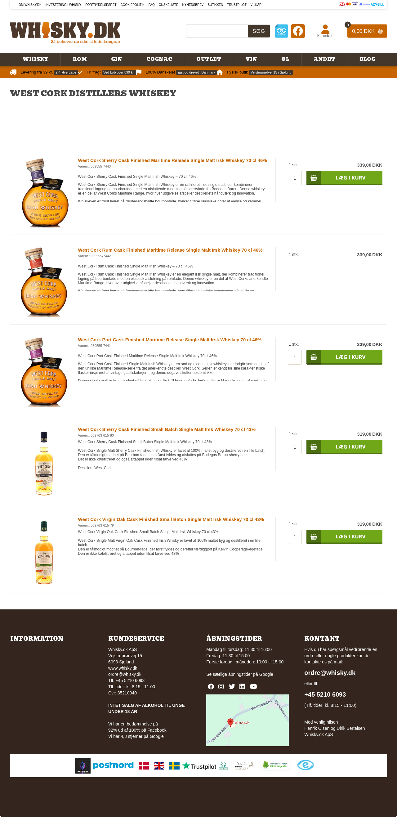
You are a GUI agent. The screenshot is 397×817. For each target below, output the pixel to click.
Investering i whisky (64, 5)
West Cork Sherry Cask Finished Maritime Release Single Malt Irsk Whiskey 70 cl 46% (172, 160)
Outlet (208, 59)
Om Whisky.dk (30, 5)
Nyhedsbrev (193, 5)
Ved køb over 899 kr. (119, 72)
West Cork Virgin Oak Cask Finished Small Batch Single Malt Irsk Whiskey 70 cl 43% (171, 519)
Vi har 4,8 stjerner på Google (136, 736)
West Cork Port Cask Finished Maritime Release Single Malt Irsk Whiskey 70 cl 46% (170, 339)
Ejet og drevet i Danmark (196, 72)
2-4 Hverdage (66, 72)
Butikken (215, 5)
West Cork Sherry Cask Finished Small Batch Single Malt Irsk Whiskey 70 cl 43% (167, 429)
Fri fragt (94, 72)
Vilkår (256, 5)
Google (266, 674)
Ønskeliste (168, 5)
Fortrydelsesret (100, 5)
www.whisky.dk (122, 668)
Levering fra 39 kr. (37, 72)
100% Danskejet (160, 72)
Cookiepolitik (133, 5)
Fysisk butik (237, 72)
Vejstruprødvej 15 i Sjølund (271, 72)
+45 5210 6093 (325, 694)
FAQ (152, 5)
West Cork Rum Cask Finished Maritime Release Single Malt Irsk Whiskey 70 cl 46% (170, 250)
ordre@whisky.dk (124, 674)
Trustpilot (237, 5)
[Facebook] (298, 31)
